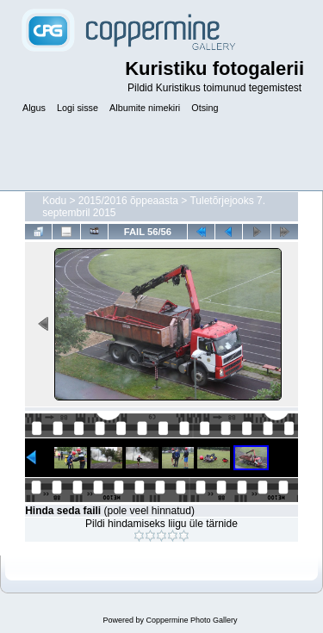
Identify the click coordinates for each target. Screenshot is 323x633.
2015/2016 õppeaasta (128, 201)
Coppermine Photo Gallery (191, 620)
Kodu (54, 201)
